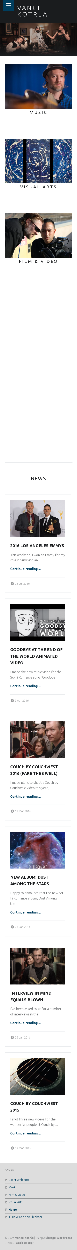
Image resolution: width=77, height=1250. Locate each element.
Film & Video (17, 1194)
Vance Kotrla (24, 1237)
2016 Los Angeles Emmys (37, 545)
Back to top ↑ (25, 1242)
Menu (8, 5)
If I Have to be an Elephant (25, 1217)
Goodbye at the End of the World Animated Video (36, 656)
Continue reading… (25, 569)
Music (12, 1187)
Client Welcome (19, 1180)
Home (13, 1209)
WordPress (64, 1237)
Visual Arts (16, 1202)
